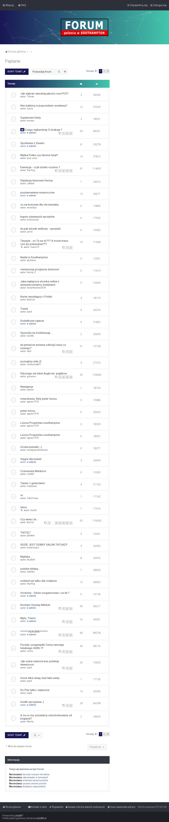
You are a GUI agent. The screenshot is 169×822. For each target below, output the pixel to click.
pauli (29, 311)
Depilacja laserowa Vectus (36, 180)
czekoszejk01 (34, 364)
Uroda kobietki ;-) (31, 447)
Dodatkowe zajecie (32, 320)
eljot (29, 351)
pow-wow (32, 158)
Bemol (30, 522)
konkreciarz (33, 547)
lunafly (30, 335)
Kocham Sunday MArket (35, 605)
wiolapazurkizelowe (37, 450)
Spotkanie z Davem (32, 143)
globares (31, 260)
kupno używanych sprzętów (37, 216)
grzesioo (31, 376)
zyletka (30, 571)
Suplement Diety (30, 117)
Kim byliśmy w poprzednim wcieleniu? (43, 105)
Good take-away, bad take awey (39, 678)
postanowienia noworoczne (37, 192)
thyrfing (31, 170)
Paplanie (12, 61)
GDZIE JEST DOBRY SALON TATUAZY (44, 544)
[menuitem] (22, 5)
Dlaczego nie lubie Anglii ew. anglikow (43, 373)
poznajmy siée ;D (30, 361)
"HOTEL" (25, 532)
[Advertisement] (139, 79)
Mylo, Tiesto (28, 618)
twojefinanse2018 (36, 287)
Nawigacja (26, 386)
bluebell (31, 559)
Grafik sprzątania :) (32, 702)
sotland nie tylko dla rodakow (38, 580)
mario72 (34, 247)
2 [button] (104, 71)
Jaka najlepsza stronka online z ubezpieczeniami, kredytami (39, 283)
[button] (108, 71)
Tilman (30, 96)
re (21, 495)
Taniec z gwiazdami (32, 483)
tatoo (23, 507)
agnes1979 (33, 401)
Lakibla (30, 183)
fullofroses (32, 498)
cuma (30, 108)
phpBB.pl (41, 818)
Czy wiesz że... (29, 519)
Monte (30, 721)
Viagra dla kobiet (30, 459)
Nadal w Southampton (34, 257)
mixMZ (30, 474)
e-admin (31, 132)
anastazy (32, 207)
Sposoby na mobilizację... (36, 332)
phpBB (18, 815)
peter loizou (27, 410)
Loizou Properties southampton (40, 422)
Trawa (24, 308)
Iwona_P (31, 272)
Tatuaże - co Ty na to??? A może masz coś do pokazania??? (44, 242)
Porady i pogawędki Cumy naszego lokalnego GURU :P (42, 646)
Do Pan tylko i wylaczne (34, 690)
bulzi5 (33, 510)
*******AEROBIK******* (34, 631)
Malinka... (26, 556)
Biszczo (31, 299)
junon (30, 231)
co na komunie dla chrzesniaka (39, 204)
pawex (30, 389)
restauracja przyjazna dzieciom (39, 269)
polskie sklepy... (30, 568)
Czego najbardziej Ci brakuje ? (43, 129)
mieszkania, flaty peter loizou (38, 398)
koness (30, 120)
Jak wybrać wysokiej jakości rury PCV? (44, 93)
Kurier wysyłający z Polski (36, 296)
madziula (32, 486)
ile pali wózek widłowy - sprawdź (40, 228)
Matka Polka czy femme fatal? (39, 155)
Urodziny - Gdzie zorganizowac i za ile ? (44, 592)
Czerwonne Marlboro (33, 471)
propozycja (32, 219)
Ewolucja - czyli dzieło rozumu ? (40, 167)
